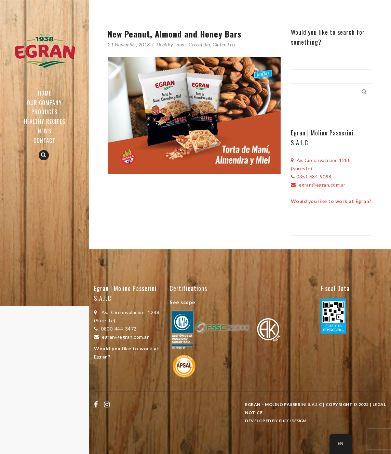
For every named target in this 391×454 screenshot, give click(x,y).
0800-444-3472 (115, 329)
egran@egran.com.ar (318, 185)
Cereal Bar (199, 44)
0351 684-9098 (311, 176)
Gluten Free (225, 44)
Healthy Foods (172, 44)
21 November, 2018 (129, 44)
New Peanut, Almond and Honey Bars (175, 34)
